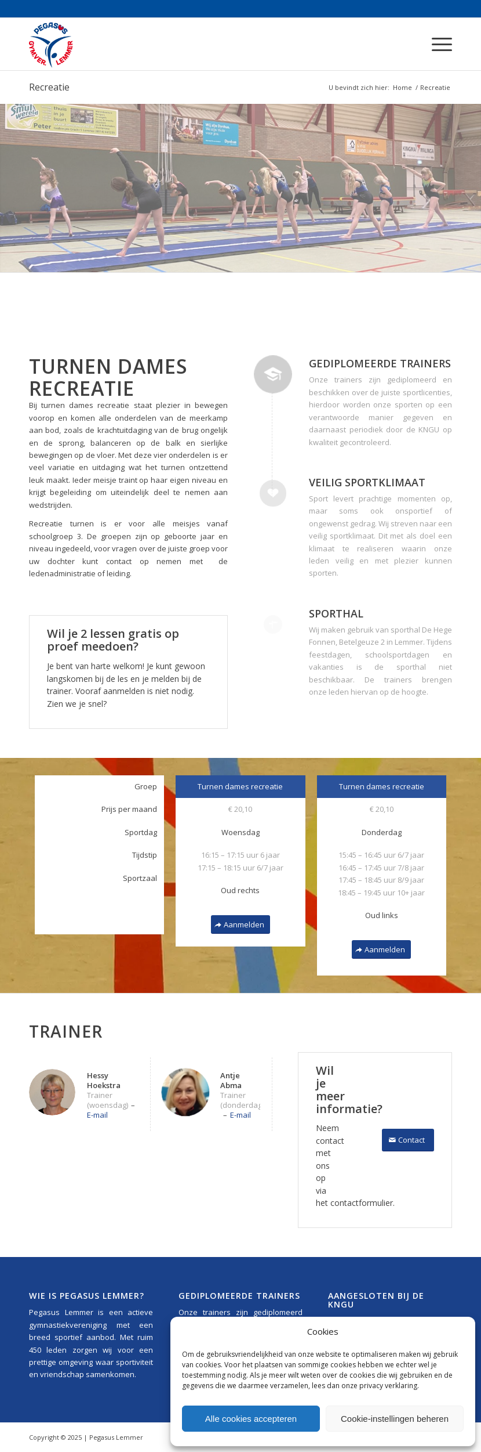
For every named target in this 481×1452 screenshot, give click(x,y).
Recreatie (49, 87)
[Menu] (436, 44)
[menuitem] (436, 44)
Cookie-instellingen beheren (395, 1419)
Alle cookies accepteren (251, 1419)
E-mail (97, 1115)
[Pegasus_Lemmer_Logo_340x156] (86, 44)
